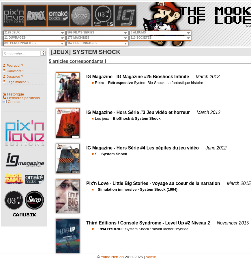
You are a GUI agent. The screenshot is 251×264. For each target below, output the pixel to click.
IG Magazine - (101, 76)
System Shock (114, 154)
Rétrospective (120, 82)
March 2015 (238, 183)
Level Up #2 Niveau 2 (187, 222)
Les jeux (102, 118)
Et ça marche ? (18, 82)
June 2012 (216, 147)
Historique (15, 94)
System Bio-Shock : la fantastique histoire (168, 82)
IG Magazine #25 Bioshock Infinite (153, 76)
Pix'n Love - (99, 183)
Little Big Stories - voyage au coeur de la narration (166, 183)
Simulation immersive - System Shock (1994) (137, 189)
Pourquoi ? (15, 65)
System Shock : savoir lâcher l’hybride (157, 229)
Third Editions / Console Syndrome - (125, 222)
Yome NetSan (112, 257)
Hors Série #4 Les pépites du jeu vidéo (158, 147)
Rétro (99, 82)
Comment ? (15, 71)
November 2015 (233, 222)
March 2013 (208, 76)
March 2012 (208, 112)
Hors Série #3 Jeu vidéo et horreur (153, 112)
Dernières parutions (23, 98)
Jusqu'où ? (15, 76)
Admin (151, 257)
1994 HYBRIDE (111, 229)
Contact (14, 102)
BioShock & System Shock (136, 118)
